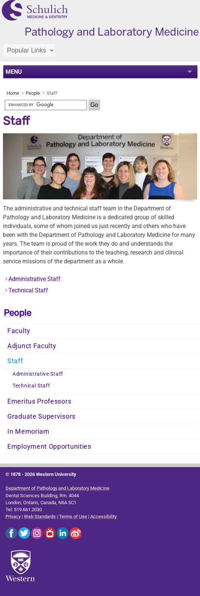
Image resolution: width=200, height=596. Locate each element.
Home (13, 93)
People (33, 93)
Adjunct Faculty (32, 346)
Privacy (13, 516)
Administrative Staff (34, 278)
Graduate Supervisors (41, 416)
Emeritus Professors (39, 401)
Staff (15, 361)
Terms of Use (73, 516)
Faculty (18, 331)
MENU (14, 71)
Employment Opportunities (49, 446)
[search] (46, 105)
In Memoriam (28, 431)
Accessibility (103, 516)
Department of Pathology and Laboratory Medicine (57, 488)
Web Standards (40, 516)
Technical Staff (28, 290)
